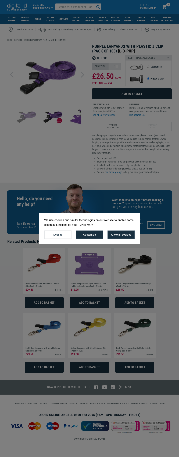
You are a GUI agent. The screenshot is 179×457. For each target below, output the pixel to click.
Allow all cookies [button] (121, 234)
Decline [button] (57, 234)
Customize (89, 234)
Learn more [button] (86, 225)
